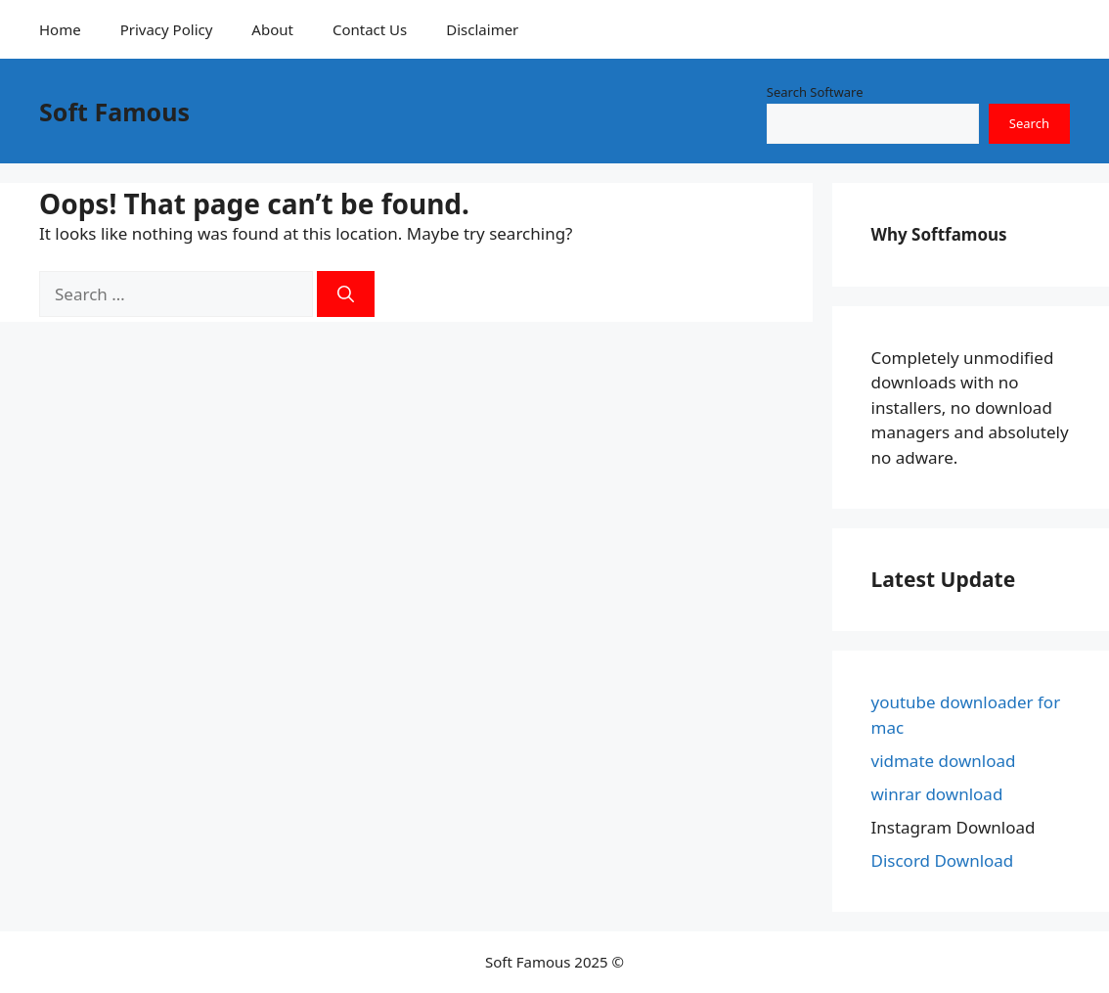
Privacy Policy (166, 29)
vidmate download (943, 760)
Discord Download (942, 860)
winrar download (937, 794)
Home (60, 29)
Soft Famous (114, 111)
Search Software (815, 92)
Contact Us (370, 29)
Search (1029, 123)
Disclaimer (482, 29)
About (272, 29)
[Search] (346, 294)
